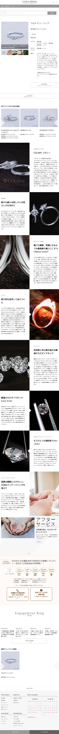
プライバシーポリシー (18, 725)
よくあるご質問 (16, 721)
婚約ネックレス (4, 707)
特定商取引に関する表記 (18, 723)
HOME (2, 6)
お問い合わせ (16, 702)
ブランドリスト (4, 719)
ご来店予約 (15, 716)
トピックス (3, 721)
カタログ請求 (16, 719)
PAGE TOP (29, 688)
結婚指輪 (3, 700)
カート (57, 2)
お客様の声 (15, 700)
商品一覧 (7, 6)
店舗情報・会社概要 (17, 698)
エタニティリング (5, 705)
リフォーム (3, 723)
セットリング (4, 702)
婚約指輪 (3, 698)
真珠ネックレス (4, 709)
